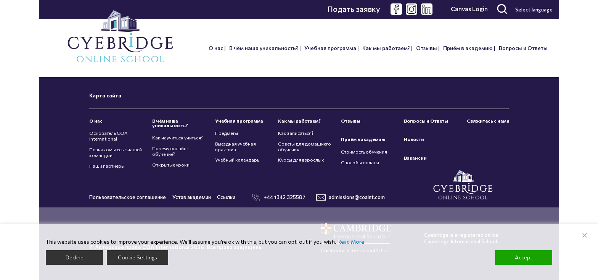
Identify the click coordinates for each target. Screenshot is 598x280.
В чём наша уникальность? (263, 48)
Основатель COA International (108, 136)
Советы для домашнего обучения (304, 146)
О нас (216, 48)
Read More (351, 241)
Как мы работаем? (386, 48)
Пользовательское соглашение (127, 197)
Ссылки (226, 197)
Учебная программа (330, 48)
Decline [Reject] (75, 257)
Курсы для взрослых (301, 160)
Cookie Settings (137, 257)
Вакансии (415, 158)
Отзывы (426, 48)
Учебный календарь (237, 160)
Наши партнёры (107, 166)
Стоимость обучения (364, 152)
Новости (414, 139)
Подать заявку (353, 9)
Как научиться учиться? (177, 138)
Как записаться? (295, 133)
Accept (523, 257)
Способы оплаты (360, 162)
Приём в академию (468, 48)
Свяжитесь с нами (488, 121)
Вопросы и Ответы (523, 48)
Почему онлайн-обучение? (170, 151)
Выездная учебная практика (235, 146)
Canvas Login (469, 9)
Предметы (226, 133)
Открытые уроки (171, 165)
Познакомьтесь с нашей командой (115, 152)
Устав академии (191, 197)
